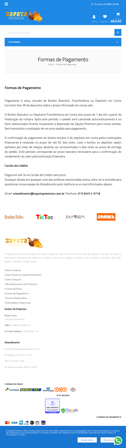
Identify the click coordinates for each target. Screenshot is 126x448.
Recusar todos (110, 439)
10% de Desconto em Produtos (21, 284)
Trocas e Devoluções (16, 298)
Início (50, 64)
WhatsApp (104, 4)
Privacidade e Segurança (18, 302)
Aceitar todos (87, 439)
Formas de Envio (13, 289)
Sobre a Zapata (13, 270)
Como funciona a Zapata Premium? (23, 275)
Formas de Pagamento (66, 64)
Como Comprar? (13, 279)
